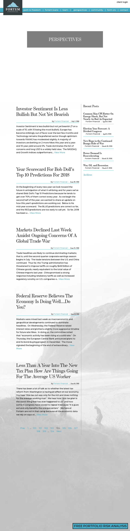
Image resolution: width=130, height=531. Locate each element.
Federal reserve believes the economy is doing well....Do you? (44, 301)
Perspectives (80, 10)
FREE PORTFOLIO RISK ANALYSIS (100, 526)
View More (59, 152)
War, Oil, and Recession (95, 165)
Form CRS (111, 10)
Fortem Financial (61, 121)
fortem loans (51, 10)
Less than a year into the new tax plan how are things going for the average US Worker (47, 370)
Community (97, 10)
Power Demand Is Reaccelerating (92, 154)
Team (65, 10)
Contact (124, 10)
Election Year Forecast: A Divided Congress (96, 130)
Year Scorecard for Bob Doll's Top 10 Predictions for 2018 (45, 171)
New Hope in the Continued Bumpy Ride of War (97, 142)
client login (122, 2)
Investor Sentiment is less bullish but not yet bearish (42, 111)
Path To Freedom (32, 10)
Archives (87, 174)
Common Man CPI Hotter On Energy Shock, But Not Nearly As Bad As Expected (98, 116)
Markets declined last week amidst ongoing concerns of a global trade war (46, 235)
